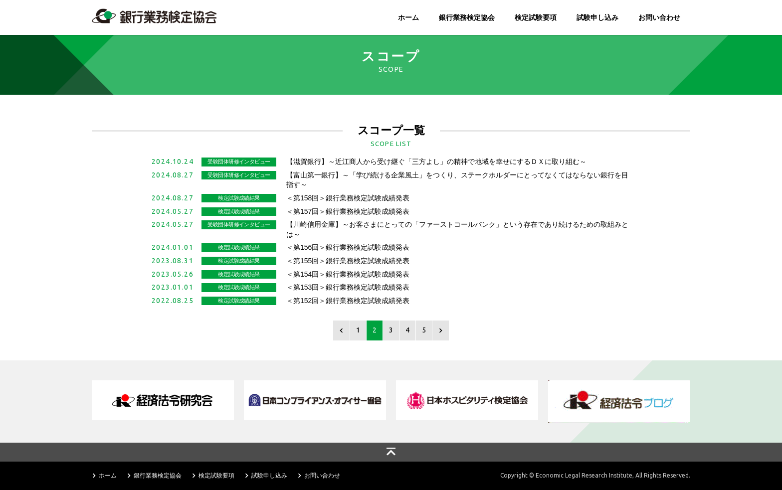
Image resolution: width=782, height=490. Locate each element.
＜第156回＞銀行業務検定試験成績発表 (347, 247)
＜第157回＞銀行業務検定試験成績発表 (347, 211)
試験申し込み (597, 17)
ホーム (408, 17)
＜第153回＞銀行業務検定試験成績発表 (347, 287)
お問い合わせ (659, 17)
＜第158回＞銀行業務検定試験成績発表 (347, 198)
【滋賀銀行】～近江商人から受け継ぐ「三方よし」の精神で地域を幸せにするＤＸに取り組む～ (436, 161)
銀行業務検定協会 (467, 17)
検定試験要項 (536, 17)
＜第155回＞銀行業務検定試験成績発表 (347, 261)
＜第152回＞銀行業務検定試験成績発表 (347, 301)
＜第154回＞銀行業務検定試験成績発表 (347, 274)
